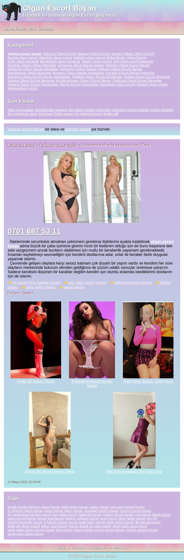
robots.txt (98, 548)
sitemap (119, 548)
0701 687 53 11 (34, 231)
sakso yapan (74, 287)
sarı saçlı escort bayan (87, 283)
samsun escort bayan (26, 129)
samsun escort (77, 129)
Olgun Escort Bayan (59, 8)
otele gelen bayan (40, 287)
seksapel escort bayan (133, 283)
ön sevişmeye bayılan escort (36, 283)
